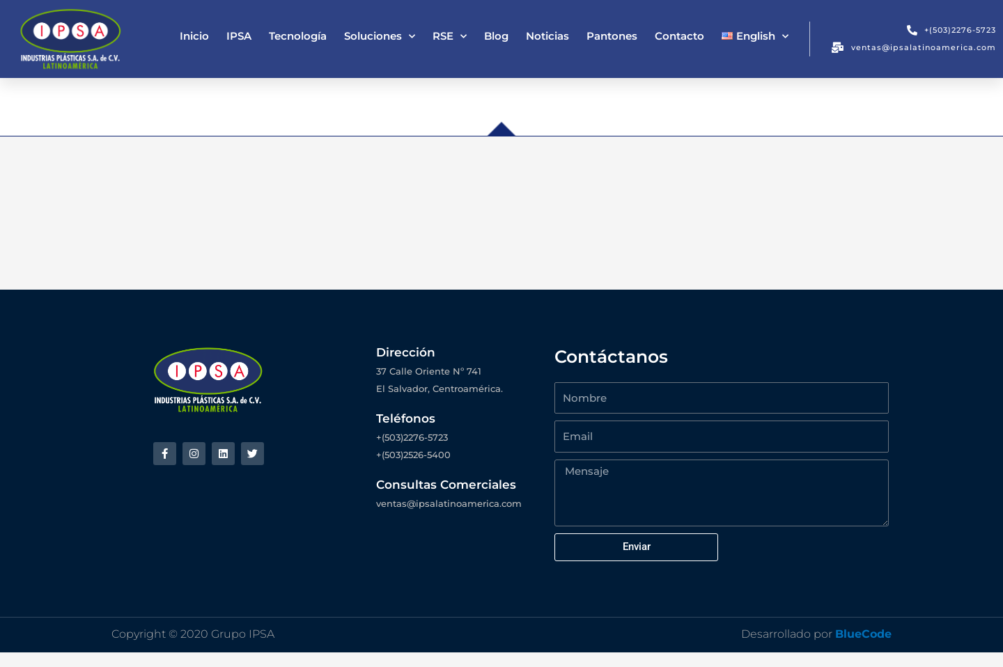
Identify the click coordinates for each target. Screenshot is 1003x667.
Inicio (194, 35)
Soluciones (379, 36)
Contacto (679, 35)
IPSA (238, 35)
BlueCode (863, 649)
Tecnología (298, 35)
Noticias (547, 35)
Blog (496, 35)
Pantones (611, 35)
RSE (450, 36)
